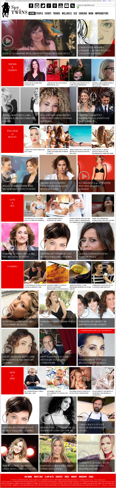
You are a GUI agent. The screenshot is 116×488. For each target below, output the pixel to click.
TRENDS (56, 14)
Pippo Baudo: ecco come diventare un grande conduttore (54, 359)
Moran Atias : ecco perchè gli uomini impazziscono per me (57, 429)
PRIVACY (74, 476)
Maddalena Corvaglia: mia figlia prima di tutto (17, 323)
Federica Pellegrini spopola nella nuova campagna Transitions (103, 85)
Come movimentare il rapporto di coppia (55, 219)
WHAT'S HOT (38, 476)
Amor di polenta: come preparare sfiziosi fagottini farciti (80, 287)
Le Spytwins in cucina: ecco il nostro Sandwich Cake (35, 286)
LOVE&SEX (12, 202)
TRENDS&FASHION (12, 67)
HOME (32, 14)
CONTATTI (59, 476)
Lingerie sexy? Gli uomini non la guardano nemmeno (34, 219)
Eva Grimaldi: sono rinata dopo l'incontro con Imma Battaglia (56, 118)
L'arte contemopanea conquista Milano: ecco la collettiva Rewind (94, 50)
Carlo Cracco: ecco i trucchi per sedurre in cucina (92, 427)
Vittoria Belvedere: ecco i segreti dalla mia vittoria (56, 255)
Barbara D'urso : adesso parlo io (58, 323)
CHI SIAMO (28, 476)
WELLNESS (67, 14)
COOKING (83, 14)
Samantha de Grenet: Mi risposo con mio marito (92, 323)
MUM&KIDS (12, 375)
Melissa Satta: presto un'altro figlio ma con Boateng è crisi (54, 185)
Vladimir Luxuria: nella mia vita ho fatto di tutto (18, 255)
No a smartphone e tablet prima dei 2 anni (34, 392)
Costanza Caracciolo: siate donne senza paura (56, 467)
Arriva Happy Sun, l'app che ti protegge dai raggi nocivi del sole (80, 151)
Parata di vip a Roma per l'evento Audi (33, 84)
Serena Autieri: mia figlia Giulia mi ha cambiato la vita (19, 467)
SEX (75, 14)
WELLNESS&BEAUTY (12, 133)
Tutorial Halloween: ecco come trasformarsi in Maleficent (80, 85)
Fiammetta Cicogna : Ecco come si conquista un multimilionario (94, 465)
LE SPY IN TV (49, 476)
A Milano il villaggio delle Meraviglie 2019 (57, 84)
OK (109, 1)
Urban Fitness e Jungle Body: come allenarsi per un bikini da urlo (57, 151)
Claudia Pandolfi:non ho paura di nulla (93, 255)
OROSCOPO (83, 476)
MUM (91, 14)
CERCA (91, 476)
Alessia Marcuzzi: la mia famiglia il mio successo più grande (18, 118)
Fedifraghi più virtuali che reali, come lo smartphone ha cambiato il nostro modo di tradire (80, 221)
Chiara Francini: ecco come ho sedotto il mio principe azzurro (18, 359)
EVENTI (48, 14)
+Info (104, 1)
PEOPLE (39, 14)
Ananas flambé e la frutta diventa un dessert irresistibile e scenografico (58, 287)
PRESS (67, 476)
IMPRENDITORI (101, 14)
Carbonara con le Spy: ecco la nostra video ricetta (102, 286)
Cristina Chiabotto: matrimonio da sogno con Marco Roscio (94, 118)
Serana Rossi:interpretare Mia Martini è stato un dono (18, 187)
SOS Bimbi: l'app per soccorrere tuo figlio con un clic (57, 393)
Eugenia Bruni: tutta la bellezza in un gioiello (92, 361)
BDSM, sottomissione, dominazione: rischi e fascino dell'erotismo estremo (103, 220)
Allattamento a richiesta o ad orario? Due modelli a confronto (102, 393)
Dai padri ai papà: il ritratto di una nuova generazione (80, 392)
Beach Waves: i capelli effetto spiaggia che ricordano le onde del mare (102, 151)
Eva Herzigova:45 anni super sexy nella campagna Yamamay (95, 185)
